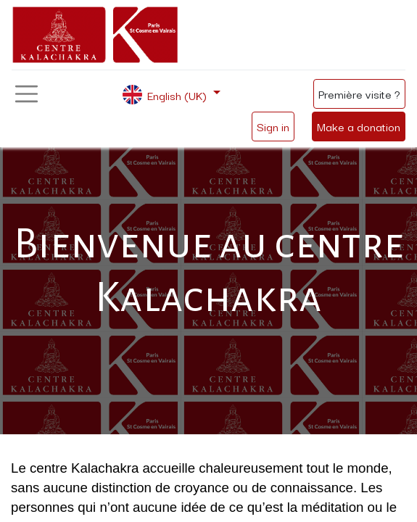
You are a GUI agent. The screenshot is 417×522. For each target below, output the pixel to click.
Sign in (273, 126)
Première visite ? (359, 93)
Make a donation (358, 126)
